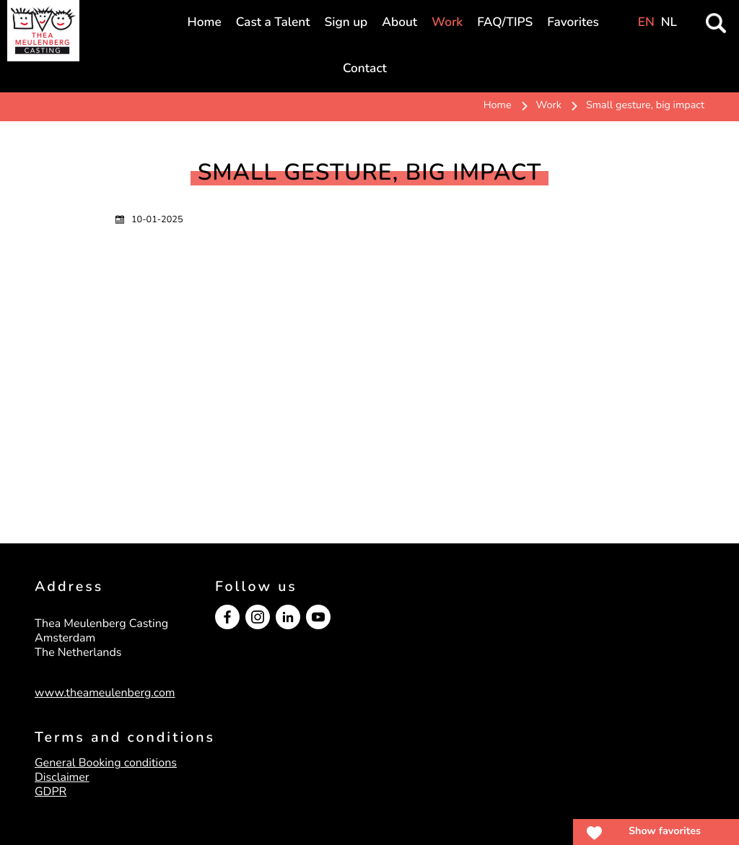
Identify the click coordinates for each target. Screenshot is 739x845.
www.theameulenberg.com (105, 693)
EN (646, 22)
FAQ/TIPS (505, 22)
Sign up (346, 22)
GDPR (50, 792)
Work (447, 22)
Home (205, 22)
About (399, 22)
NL (669, 22)
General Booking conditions (106, 763)
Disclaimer (62, 777)
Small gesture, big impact (645, 105)
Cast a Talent (273, 22)
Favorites (572, 22)
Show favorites (665, 831)
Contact (365, 69)
